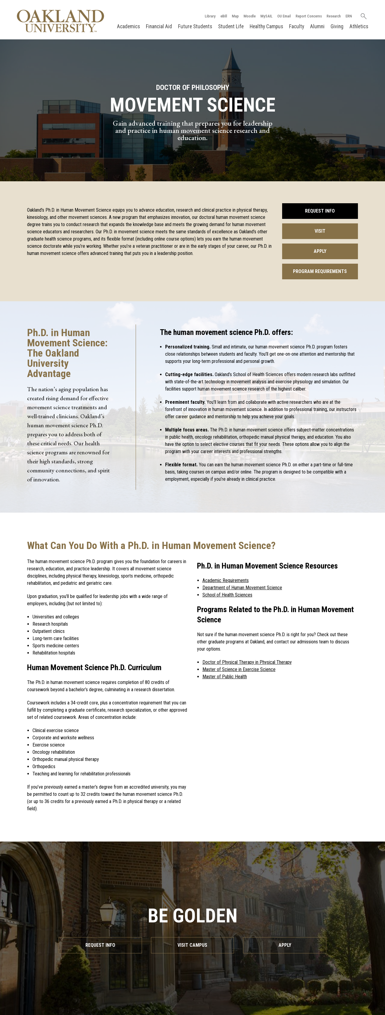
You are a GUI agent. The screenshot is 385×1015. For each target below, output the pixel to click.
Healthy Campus (266, 26)
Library (210, 16)
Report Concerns (309, 16)
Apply (320, 251)
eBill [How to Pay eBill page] (223, 16)
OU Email (284, 16)
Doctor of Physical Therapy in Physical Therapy (247, 662)
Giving (337, 26)
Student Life (231, 26)
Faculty (296, 26)
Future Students (195, 26)
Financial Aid (159, 26)
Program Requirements (320, 271)
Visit (320, 231)
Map (235, 16)
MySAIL (266, 16)
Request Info (320, 211)
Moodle (250, 16)
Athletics (359, 26)
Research (334, 16)
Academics (128, 26)
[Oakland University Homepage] (60, 21)
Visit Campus (192, 945)
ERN (349, 16)
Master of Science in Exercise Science (239, 669)
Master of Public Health (224, 676)
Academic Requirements (225, 580)
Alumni (317, 26)
